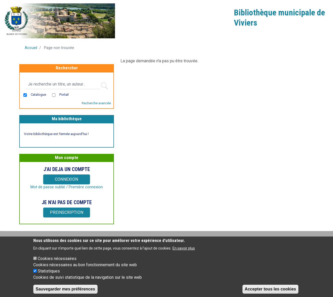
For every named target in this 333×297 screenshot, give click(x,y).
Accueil (31, 47)
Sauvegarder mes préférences (65, 292)
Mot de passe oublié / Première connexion (66, 187)
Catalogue (38, 94)
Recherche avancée (96, 103)
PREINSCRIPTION (66, 212)
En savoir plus (183, 251)
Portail (64, 94)
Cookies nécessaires (57, 261)
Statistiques (49, 274)
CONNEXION (66, 179)
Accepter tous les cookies (270, 292)
